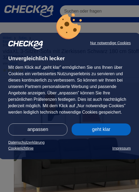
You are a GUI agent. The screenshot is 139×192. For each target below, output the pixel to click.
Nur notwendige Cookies (110, 43)
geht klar (101, 129)
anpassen (37, 129)
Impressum (121, 148)
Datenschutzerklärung (26, 142)
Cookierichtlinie (21, 148)
